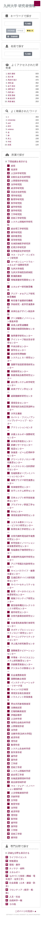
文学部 (14, 800)
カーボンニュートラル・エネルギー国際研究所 (21, 263)
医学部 (14, 819)
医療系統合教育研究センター (21, 377)
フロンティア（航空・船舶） (19, 891)
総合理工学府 (17, 775)
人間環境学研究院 (19, 181)
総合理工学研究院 (19, 228)
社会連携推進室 (18, 675)
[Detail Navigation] (37, 3)
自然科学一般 (15, 900)
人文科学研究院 (18, 173)
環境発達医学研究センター (21, 517)
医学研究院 (16, 203)
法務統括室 (16, 707)
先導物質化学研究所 (20, 251)
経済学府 (15, 737)
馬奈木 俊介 (12, 80)
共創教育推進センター (22, 664)
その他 (12, 904)
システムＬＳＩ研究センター (21, 359)
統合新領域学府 (18, 782)
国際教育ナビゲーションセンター (21, 652)
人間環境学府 (17, 726)
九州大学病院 (17, 268)
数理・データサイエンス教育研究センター (21, 593)
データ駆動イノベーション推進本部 (21, 320)
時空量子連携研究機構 (22, 300)
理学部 (14, 815)
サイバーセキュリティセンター (21, 586)
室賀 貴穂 (11, 95)
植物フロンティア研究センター (21, 600)
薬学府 (14, 760)
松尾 (9, 145)
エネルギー (14, 872)
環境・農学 (14, 865)
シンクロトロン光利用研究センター (21, 468)
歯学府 (14, 756)
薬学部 (14, 826)
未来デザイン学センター (20, 390)
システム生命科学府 (20, 748)
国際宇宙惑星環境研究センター (21, 366)
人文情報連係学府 (19, 793)
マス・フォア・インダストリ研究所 (21, 256)
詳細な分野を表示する (18, 853)
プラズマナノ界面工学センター (21, 506)
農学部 (14, 837)
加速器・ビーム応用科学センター (21, 454)
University (11, 120)
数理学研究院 (17, 199)
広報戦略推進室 (18, 711)
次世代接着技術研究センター (21, 617)
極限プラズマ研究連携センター (21, 481)
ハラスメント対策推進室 (20, 698)
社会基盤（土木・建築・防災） (20, 884)
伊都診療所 (16, 715)
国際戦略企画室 (18, 679)
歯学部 (14, 822)
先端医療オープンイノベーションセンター (21, 475)
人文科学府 (16, 719)
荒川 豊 (10, 77)
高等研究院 (16, 240)
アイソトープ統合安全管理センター (21, 341)
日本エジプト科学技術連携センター (21, 499)
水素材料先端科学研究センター (21, 558)
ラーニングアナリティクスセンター (21, 638)
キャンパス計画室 (19, 689)
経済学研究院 (17, 188)
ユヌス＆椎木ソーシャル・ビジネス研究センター (20, 524)
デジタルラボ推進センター (21, 670)
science (11, 129)
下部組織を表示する (17, 161)
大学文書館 (16, 413)
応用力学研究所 (18, 247)
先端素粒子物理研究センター (21, 551)
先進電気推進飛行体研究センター (21, 624)
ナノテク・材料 (16, 868)
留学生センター (18, 350)
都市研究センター (19, 612)
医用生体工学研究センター (21, 530)
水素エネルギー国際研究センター (21, 436)
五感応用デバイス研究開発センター (21, 579)
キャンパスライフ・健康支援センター (21, 572)
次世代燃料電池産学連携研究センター (21, 537)
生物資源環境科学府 (20, 778)
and (9, 123)
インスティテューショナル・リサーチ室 (21, 684)
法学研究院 (16, 184)
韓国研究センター (19, 371)
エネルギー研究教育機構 (20, 288)
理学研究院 (16, 195)
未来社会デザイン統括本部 (21, 313)
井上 (9, 138)
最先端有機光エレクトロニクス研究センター (21, 607)
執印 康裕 (11, 74)
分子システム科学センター (21, 492)
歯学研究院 (16, 207)
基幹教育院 (16, 236)
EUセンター (17, 511)
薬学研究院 (16, 210)
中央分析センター (19, 346)
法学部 (14, 808)
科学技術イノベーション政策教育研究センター (21, 544)
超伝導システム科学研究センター (21, 383)
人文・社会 (14, 896)
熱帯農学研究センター (22, 336)
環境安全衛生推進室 (20, 693)
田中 (9, 126)
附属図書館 (16, 276)
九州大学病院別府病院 (22, 272)
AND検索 (11, 30)
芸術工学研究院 (18, 218)
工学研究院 (16, 214)
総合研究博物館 (18, 354)
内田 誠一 (11, 92)
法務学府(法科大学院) (21, 733)
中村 (9, 142)
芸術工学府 (16, 767)
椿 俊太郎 (11, 98)
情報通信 (13, 861)
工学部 (14, 830)
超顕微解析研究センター (20, 397)
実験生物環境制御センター (21, 330)
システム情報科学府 (20, 771)
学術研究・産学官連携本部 (21, 306)
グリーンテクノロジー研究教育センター (21, 461)
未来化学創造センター (22, 441)
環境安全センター (19, 403)
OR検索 (20, 30)
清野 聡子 (11, 89)
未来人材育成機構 (19, 325)
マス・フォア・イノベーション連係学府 (21, 787)
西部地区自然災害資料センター (21, 408)
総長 (13, 166)
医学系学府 (16, 752)
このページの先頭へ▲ (26, 911)
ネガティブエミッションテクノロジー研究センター (21, 631)
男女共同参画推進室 (20, 704)
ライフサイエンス (18, 857)
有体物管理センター (20, 487)
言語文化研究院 (18, 192)
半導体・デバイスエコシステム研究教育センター (21, 659)
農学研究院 (16, 232)
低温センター (17, 448)
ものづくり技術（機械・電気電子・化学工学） (20, 877)
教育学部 (15, 804)
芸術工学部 (16, 834)
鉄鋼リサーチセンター (22, 445)
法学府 (14, 730)
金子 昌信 (11, 86)
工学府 (14, 763)
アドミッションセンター (20, 429)
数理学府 (15, 745)
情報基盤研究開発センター (21, 281)
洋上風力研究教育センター (21, 645)
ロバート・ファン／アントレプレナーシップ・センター (21, 420)
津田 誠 (10, 83)
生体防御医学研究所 (20, 243)
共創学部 (15, 796)
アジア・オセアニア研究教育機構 (21, 295)
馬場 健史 (11, 101)
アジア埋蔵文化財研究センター (21, 565)
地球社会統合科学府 (20, 722)
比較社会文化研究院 (20, 177)
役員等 (14, 169)
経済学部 (15, 811)
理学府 (14, 741)
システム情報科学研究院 (20, 223)
